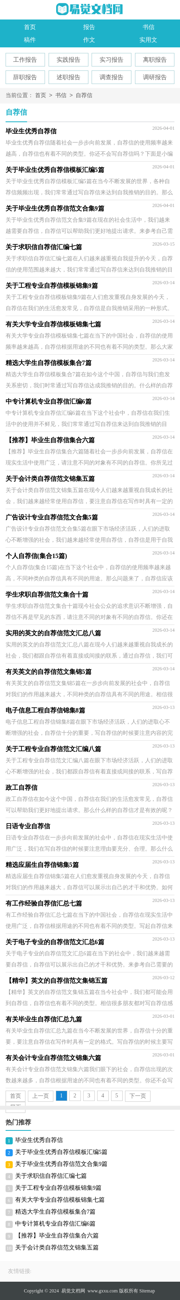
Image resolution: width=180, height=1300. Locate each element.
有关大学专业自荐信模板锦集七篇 (60, 1200)
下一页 (137, 1096)
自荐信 (84, 96)
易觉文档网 (73, 1291)
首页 (30, 27)
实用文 (148, 40)
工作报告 (25, 60)
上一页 (40, 1096)
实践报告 (68, 60)
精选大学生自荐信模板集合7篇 (55, 1211)
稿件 (30, 40)
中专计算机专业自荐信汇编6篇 (55, 1223)
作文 (89, 40)
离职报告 (155, 60)
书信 (149, 27)
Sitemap (147, 1291)
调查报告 (111, 77)
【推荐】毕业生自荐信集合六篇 (57, 1235)
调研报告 (155, 77)
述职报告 (68, 77)
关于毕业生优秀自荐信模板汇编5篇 (61, 1152)
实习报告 (111, 60)
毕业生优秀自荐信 (39, 1140)
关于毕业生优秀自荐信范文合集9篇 (61, 1164)
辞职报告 (25, 77)
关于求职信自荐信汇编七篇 (51, 1176)
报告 (89, 27)
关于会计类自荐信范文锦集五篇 (57, 1247)
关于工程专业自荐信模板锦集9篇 (58, 1188)
